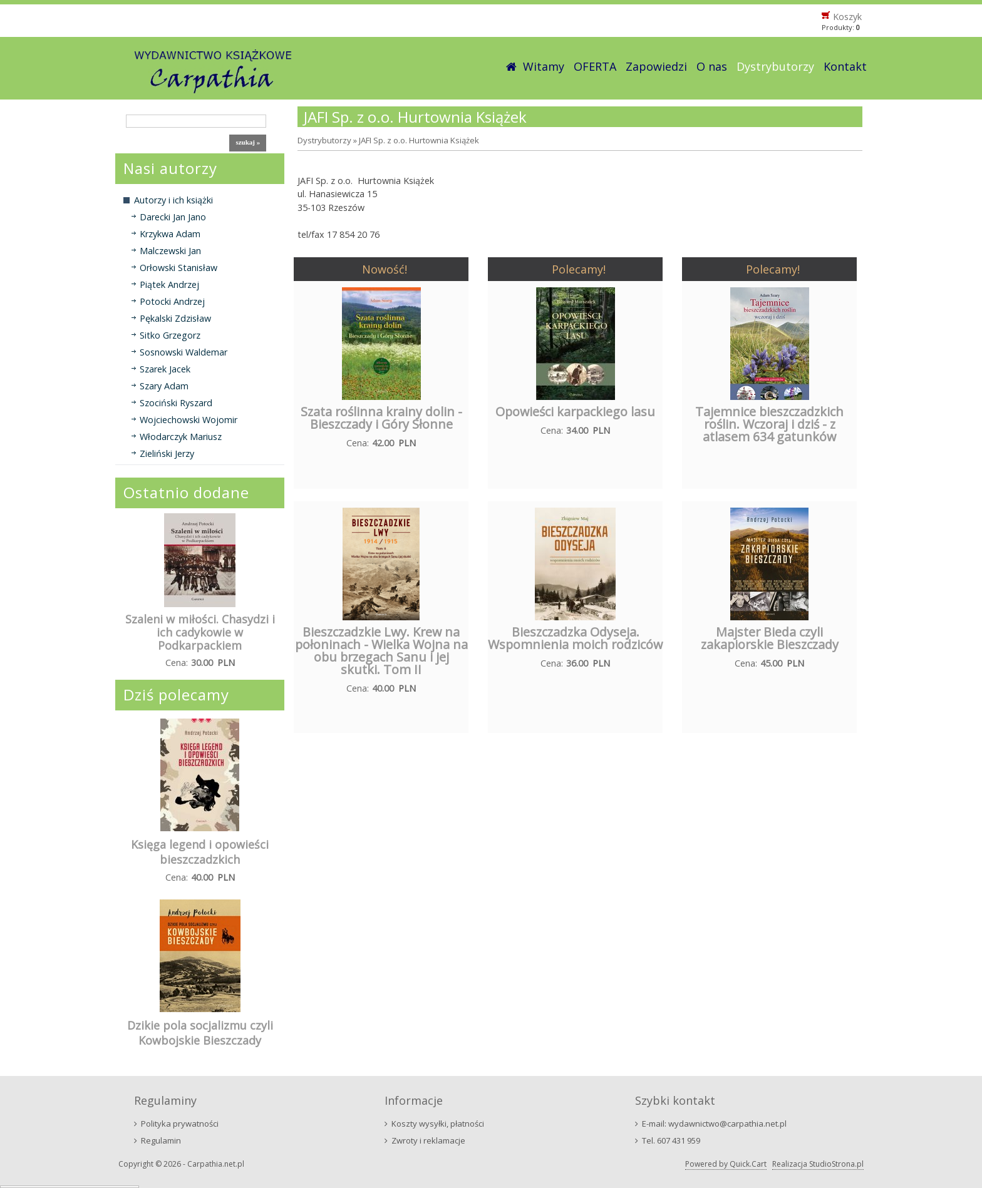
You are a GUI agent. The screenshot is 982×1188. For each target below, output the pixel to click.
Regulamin (161, 1140)
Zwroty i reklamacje (428, 1140)
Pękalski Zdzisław (175, 318)
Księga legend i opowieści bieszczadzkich (200, 852)
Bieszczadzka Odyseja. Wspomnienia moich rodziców (575, 638)
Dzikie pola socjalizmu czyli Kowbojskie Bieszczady (200, 1033)
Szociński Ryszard (176, 403)
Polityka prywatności (180, 1123)
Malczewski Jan (170, 251)
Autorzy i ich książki (173, 200)
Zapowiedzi (656, 66)
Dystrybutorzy (775, 66)
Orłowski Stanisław (178, 268)
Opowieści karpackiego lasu (575, 411)
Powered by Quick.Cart (726, 1164)
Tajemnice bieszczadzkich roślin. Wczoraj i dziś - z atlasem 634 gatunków (769, 424)
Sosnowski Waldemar (183, 352)
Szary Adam (164, 386)
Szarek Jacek (165, 369)
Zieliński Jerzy (167, 453)
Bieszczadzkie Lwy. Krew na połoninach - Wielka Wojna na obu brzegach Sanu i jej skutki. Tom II (381, 650)
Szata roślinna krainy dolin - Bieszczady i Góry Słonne (381, 418)
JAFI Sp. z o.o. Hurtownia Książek (419, 140)
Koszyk (847, 17)
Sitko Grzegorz (170, 335)
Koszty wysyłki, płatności (437, 1123)
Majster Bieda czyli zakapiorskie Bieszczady (770, 638)
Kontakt (845, 66)
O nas (711, 66)
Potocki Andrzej (172, 301)
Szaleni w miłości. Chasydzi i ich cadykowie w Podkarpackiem (200, 632)
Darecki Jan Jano (173, 217)
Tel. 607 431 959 (671, 1140)
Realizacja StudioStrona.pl (818, 1164)
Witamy (543, 66)
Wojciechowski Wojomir (188, 420)
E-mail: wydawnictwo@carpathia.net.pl (714, 1123)
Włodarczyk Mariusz (181, 437)
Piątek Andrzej (169, 284)
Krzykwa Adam (170, 234)
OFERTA (595, 66)
